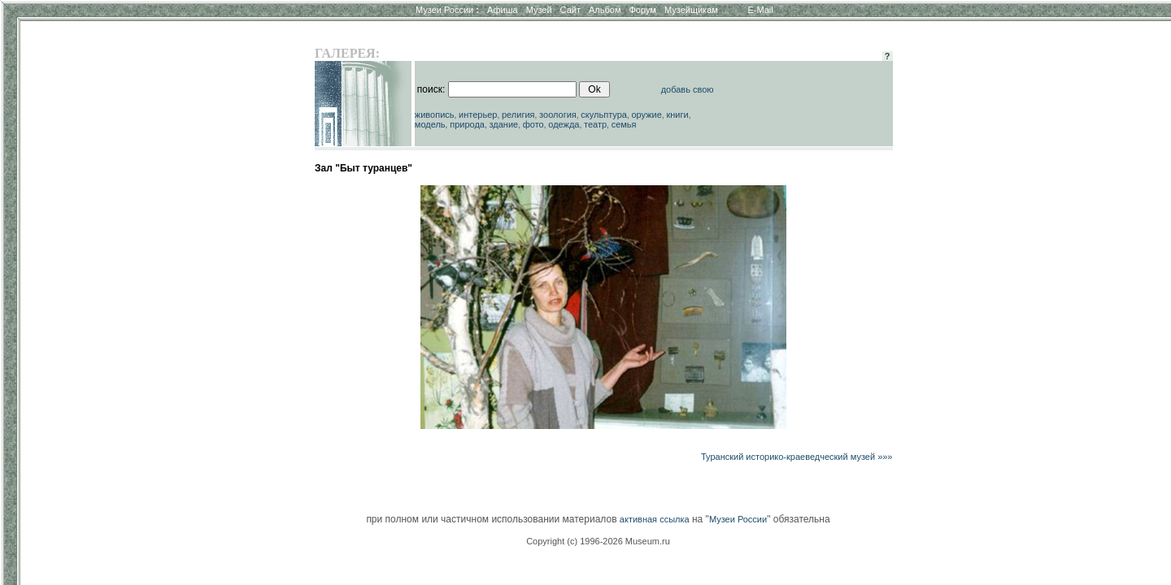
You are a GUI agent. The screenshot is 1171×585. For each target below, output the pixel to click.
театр (595, 124)
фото (533, 124)
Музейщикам (691, 10)
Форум (642, 10)
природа (467, 124)
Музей (539, 10)
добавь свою (687, 89)
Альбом (604, 10)
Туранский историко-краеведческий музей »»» (797, 457)
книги (677, 114)
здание (503, 124)
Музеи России (447, 10)
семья (624, 124)
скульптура (604, 114)
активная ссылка (655, 519)
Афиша (502, 10)
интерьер (478, 114)
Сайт (570, 10)
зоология (558, 114)
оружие (647, 114)
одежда (563, 124)
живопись (435, 114)
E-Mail (760, 10)
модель (430, 124)
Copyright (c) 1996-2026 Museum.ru (598, 541)
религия (518, 114)
